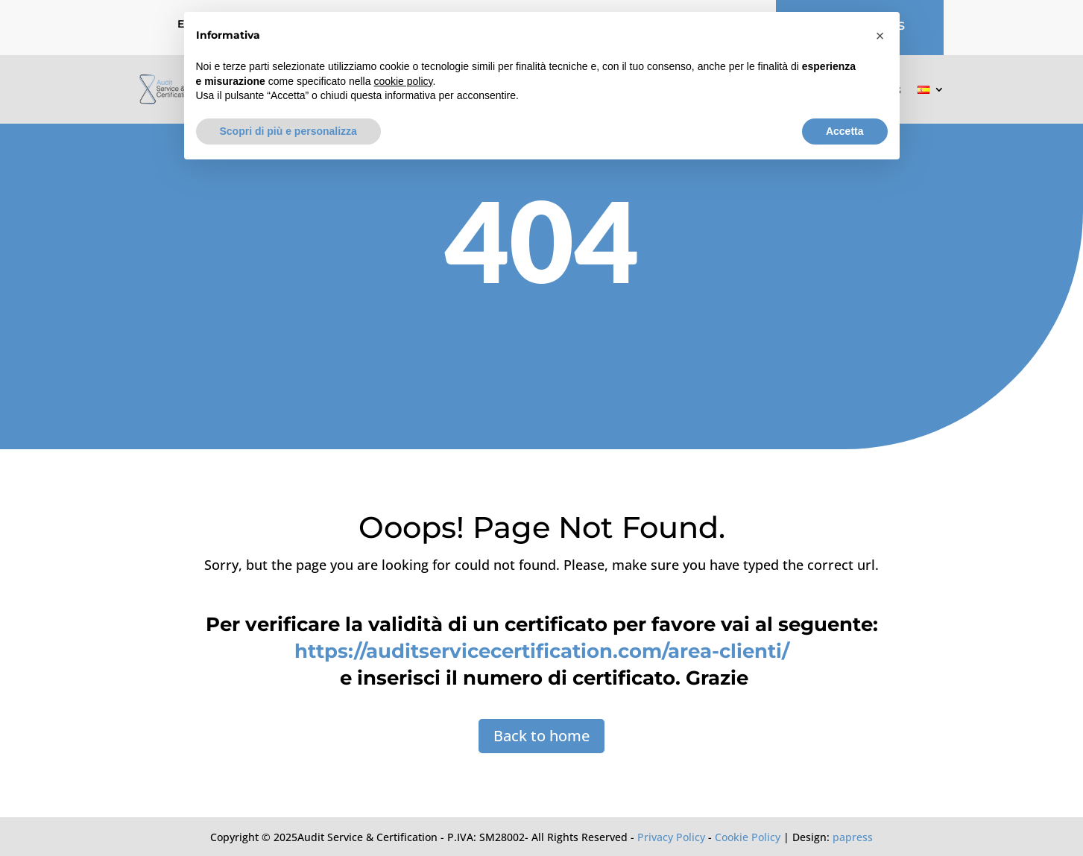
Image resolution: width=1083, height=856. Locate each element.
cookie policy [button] (402, 81)
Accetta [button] (845, 131)
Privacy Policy (671, 837)
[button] (880, 36)
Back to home (541, 736)
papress (853, 837)
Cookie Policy (747, 837)
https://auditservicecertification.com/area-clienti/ (541, 651)
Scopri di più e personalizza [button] (288, 131)
